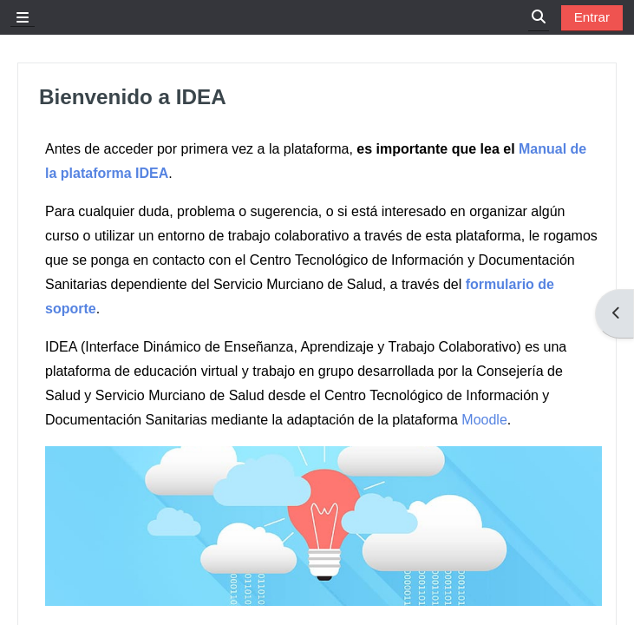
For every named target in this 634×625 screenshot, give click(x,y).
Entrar (592, 17)
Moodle (484, 419)
